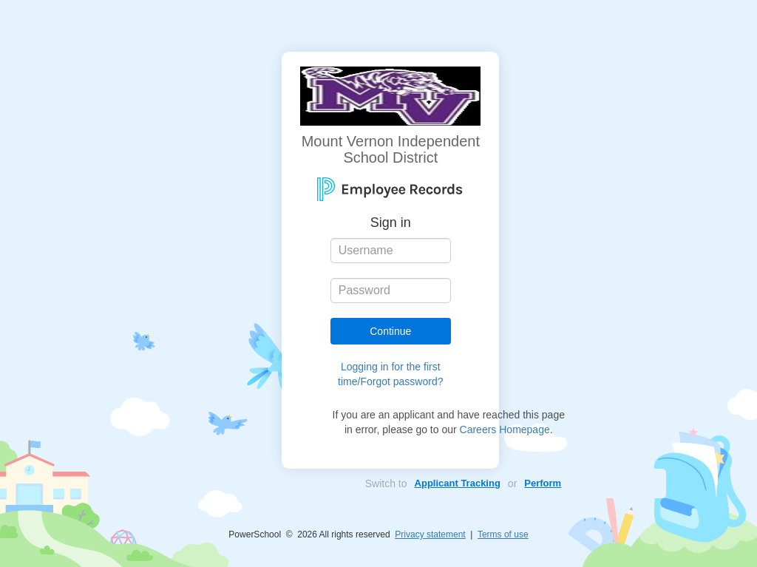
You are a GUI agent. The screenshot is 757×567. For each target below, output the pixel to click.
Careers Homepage (505, 429)
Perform (542, 483)
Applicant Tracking (457, 483)
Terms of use (503, 534)
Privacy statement (430, 534)
